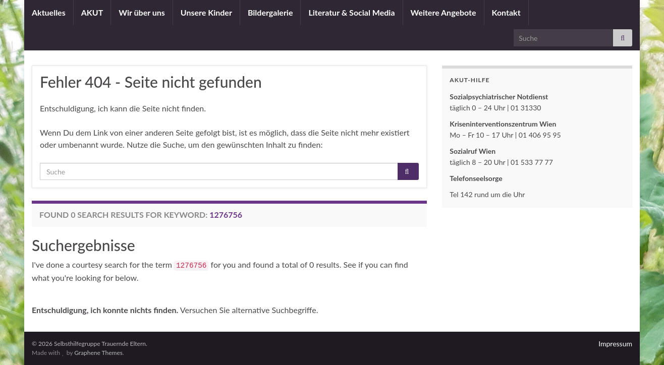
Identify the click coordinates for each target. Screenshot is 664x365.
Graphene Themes (98, 352)
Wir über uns (142, 12)
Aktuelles (49, 12)
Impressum (615, 343)
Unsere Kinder (206, 12)
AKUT (92, 12)
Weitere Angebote (443, 12)
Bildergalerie (270, 12)
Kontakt (506, 12)
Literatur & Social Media (351, 12)
